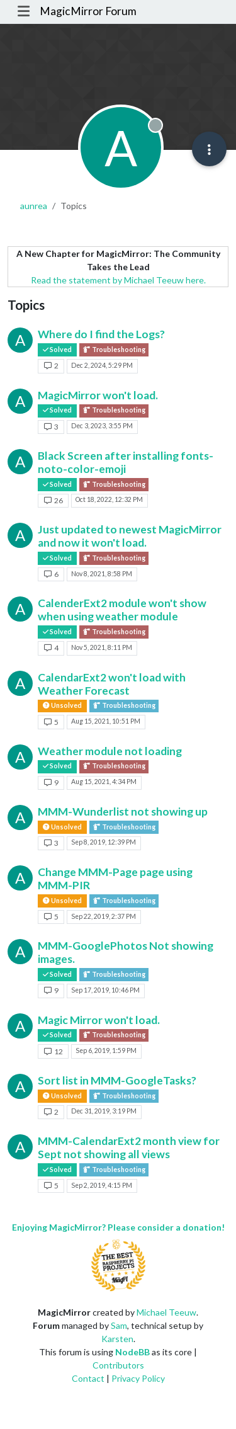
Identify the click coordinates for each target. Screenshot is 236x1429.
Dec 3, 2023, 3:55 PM (102, 426)
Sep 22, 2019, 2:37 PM (103, 916)
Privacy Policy (138, 1378)
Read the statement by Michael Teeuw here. (118, 280)
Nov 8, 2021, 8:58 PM (101, 574)
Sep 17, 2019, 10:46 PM (105, 990)
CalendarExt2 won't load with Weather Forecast (112, 684)
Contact (88, 1378)
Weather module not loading (110, 751)
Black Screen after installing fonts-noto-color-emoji (125, 462)
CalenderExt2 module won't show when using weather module (122, 609)
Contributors (118, 1365)
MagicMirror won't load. (98, 395)
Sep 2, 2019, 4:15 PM (101, 1185)
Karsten (117, 1338)
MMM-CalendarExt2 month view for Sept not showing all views (129, 1147)
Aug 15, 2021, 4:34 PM (104, 781)
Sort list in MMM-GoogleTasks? (117, 1080)
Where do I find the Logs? (101, 334)
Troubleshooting (113, 350)
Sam (119, 1325)
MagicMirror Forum (88, 11)
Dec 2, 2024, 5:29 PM (102, 365)
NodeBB (132, 1351)
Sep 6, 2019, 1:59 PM (106, 1050)
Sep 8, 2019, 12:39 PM (103, 842)
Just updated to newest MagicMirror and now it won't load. (130, 536)
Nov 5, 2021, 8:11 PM (101, 647)
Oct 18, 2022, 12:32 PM (109, 499)
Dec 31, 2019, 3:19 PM (104, 1111)
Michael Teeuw (166, 1312)
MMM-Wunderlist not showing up (123, 811)
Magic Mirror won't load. (99, 1020)
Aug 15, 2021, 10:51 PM (105, 721)
